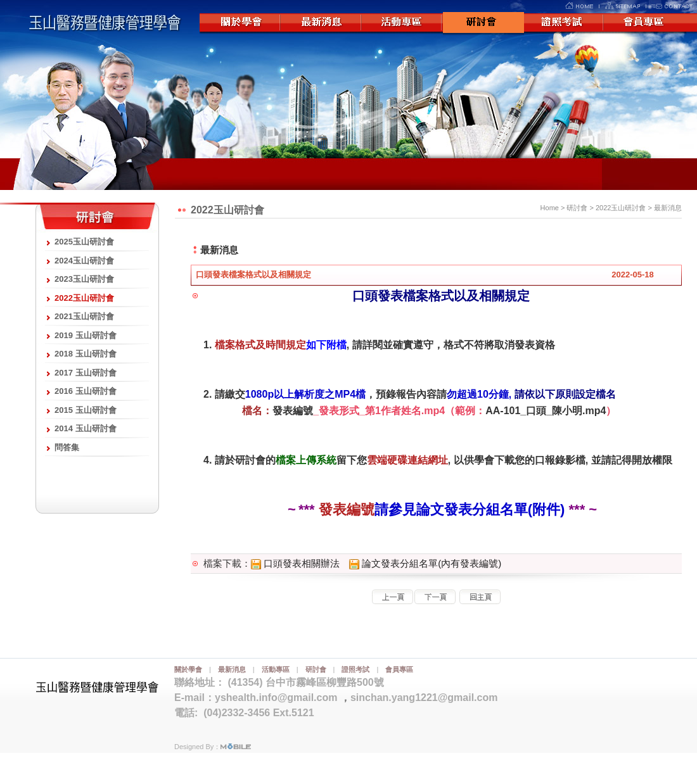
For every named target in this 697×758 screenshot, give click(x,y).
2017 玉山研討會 (85, 372)
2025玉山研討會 (84, 241)
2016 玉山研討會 (85, 391)
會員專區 (645, 23)
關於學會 (240, 23)
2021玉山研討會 (84, 316)
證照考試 (564, 23)
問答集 (66, 447)
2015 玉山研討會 (85, 410)
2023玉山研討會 (84, 279)
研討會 (483, 23)
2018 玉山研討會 (85, 353)
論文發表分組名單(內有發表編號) (425, 563)
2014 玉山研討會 (85, 428)
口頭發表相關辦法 (295, 563)
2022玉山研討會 (84, 298)
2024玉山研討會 (84, 260)
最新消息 (321, 23)
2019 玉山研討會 (85, 335)
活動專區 (402, 23)
